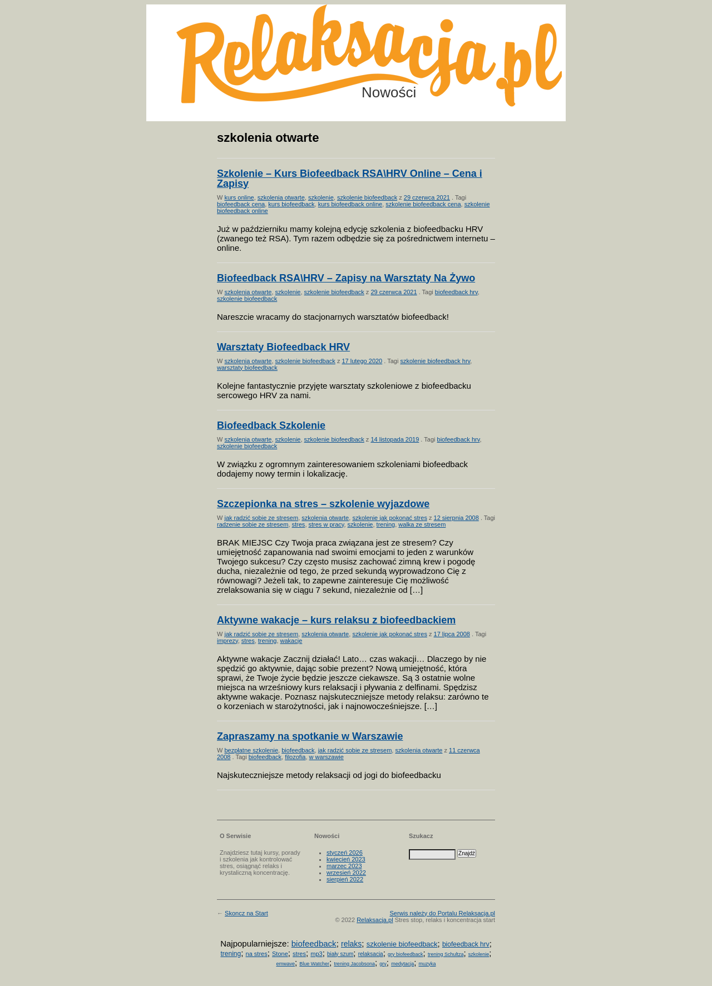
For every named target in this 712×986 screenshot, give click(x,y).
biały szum (340, 954)
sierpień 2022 (345, 879)
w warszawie (326, 757)
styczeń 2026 (345, 852)
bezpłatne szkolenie (251, 750)
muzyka (427, 964)
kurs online (239, 197)
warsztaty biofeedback (247, 367)
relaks (351, 943)
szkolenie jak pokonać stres (389, 517)
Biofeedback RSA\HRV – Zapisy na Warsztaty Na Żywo (346, 278)
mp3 (316, 953)
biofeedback (297, 750)
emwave (285, 964)
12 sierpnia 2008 (456, 517)
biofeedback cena (241, 204)
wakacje (291, 640)
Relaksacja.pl (375, 919)
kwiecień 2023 (346, 859)
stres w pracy (326, 524)
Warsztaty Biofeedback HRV (283, 347)
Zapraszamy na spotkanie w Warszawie (310, 736)
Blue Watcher (314, 964)
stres (298, 524)
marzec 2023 (344, 866)
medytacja (402, 964)
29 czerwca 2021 (427, 197)
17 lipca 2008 (452, 634)
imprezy (227, 640)
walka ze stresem (422, 524)
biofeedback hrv (456, 292)
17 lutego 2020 (362, 361)
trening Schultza (446, 954)
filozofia (295, 757)
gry (383, 964)
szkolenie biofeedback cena (423, 204)
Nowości (389, 92)
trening (386, 524)
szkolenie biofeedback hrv (435, 361)
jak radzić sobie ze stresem (261, 517)
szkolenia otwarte (281, 197)
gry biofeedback (405, 954)
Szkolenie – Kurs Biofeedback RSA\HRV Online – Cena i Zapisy (349, 178)
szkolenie (321, 197)
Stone (280, 953)
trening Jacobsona (354, 964)
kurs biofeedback (291, 204)
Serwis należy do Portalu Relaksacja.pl (442, 913)
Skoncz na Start (246, 913)
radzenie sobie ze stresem (252, 524)
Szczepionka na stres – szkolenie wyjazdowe (323, 503)
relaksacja (370, 954)
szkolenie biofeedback (367, 197)
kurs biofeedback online (350, 204)
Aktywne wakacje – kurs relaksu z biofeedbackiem (336, 620)
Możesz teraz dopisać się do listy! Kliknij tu (666, 46)
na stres (257, 953)
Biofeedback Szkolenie (271, 425)
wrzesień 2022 (346, 872)
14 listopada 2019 (394, 439)
